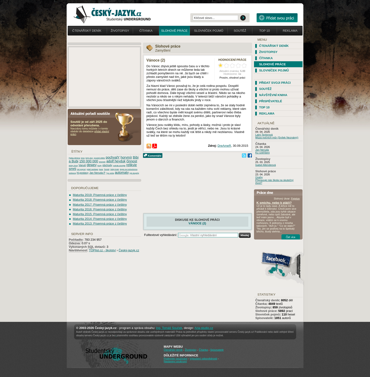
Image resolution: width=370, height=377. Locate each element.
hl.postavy (83, 172)
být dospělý (134, 173)
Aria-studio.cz (204, 328)
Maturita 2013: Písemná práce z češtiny (100, 223)
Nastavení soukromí (175, 361)
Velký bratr (114, 169)
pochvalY (113, 157)
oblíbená (72, 173)
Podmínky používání (175, 358)
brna (83, 158)
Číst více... (290, 237)
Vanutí (82, 165)
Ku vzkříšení (262, 152)
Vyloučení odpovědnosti (203, 358)
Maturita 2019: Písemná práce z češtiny (100, 195)
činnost (131, 161)
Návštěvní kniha (273, 95)
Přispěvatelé (270, 101)
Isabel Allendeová (265, 165)
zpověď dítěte (99, 158)
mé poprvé (81, 169)
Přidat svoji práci (275, 82)
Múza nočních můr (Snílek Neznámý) (277, 137)
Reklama (290, 30)
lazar (101, 169)
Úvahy (259, 177)
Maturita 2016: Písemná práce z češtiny (100, 209)
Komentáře (154, 155)
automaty (122, 172)
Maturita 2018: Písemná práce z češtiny (100, 199)
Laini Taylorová (264, 134)
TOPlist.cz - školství (102, 250)
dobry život (73, 165)
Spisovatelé (263, 318)
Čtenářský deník (86, 30)
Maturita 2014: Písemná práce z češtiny (100, 219)
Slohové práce (174, 30)
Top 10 (264, 30)
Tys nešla (110, 173)
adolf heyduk (115, 161)
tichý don (89, 158)
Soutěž (240, 30)
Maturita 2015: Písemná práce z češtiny (100, 214)
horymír (126, 157)
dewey (92, 165)
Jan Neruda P (97, 172)
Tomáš (106, 169)
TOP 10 (264, 107)
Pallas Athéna (74, 158)
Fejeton (295, 198)
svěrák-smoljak (119, 165)
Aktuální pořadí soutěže (92, 113)
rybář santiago (92, 169)
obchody (107, 165)
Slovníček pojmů (208, 30)
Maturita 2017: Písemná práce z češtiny (100, 204)
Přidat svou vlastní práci (277, 17)
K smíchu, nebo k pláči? (274, 202)
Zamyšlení (163, 50)
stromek (102, 162)
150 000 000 (88, 161)
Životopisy (120, 30)
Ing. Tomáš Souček (169, 328)
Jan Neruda (262, 149)
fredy (100, 165)
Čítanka (145, 30)
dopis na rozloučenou (128, 169)
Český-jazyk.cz (129, 250)
